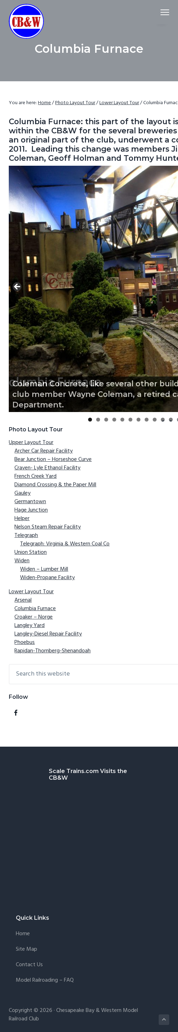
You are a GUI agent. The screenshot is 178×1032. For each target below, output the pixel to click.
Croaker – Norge (33, 617)
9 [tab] (155, 420)
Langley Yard (29, 625)
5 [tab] (122, 420)
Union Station (30, 552)
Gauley (22, 493)
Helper (21, 518)
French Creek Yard (35, 476)
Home (23, 934)
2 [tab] (98, 420)
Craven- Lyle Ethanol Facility (47, 468)
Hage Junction (31, 510)
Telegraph (26, 535)
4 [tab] (114, 420)
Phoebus (24, 642)
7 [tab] (138, 420)
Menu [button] (161, 12)
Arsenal (23, 600)
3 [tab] (106, 420)
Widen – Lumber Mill (44, 569)
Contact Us (29, 965)
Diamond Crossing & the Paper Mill (55, 484)
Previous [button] (17, 287)
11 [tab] (171, 420)
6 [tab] (130, 420)
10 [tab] (163, 420)
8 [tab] (147, 420)
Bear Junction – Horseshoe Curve (53, 459)
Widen (21, 560)
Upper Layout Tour (31, 442)
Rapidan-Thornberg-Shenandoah (52, 651)
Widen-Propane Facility (47, 577)
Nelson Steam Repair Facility (47, 527)
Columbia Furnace (35, 608)
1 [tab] (90, 420)
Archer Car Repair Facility (43, 451)
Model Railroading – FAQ (45, 980)
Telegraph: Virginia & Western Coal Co (65, 544)
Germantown (30, 501)
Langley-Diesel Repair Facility (48, 634)
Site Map (26, 949)
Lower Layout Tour (31, 591)
